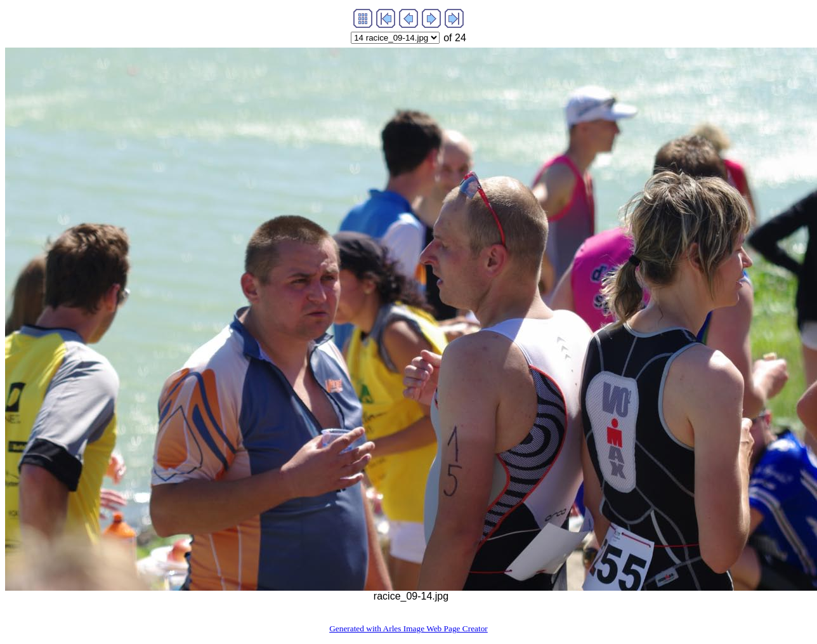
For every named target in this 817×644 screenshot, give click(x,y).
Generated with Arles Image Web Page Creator (408, 628)
